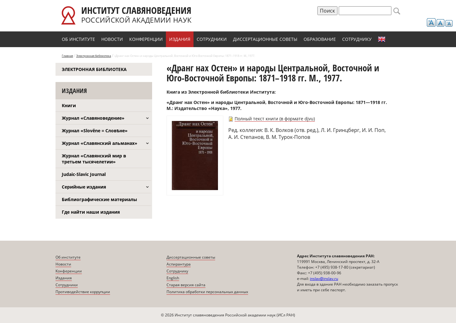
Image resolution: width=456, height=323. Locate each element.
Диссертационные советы (265, 39)
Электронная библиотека (93, 56)
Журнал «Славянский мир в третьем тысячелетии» (94, 159)
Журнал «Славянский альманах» (99, 143)
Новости (112, 39)
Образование (320, 39)
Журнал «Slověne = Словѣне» (95, 131)
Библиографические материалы (99, 199)
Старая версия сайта (186, 284)
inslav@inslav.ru (324, 278)
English (382, 39)
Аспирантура (179, 264)
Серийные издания (84, 187)
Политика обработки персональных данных (207, 291)
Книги (69, 105)
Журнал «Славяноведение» (93, 118)
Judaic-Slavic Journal (84, 174)
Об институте (78, 39)
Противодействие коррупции (83, 291)
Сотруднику (357, 39)
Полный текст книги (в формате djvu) (275, 119)
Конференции (146, 39)
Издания (179, 39)
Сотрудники (212, 39)
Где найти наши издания (91, 212)
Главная (67, 56)
